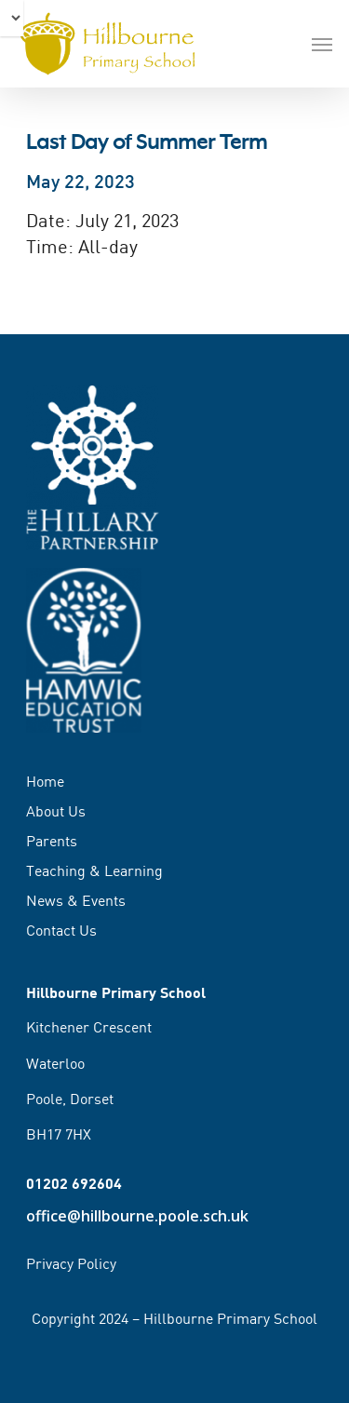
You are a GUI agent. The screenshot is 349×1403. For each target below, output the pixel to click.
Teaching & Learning (94, 870)
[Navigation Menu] (322, 43)
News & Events (76, 900)
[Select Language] (11, 18)
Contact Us (61, 930)
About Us (56, 811)
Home (45, 782)
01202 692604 (74, 1183)
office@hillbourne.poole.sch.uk (137, 1215)
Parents (51, 840)
